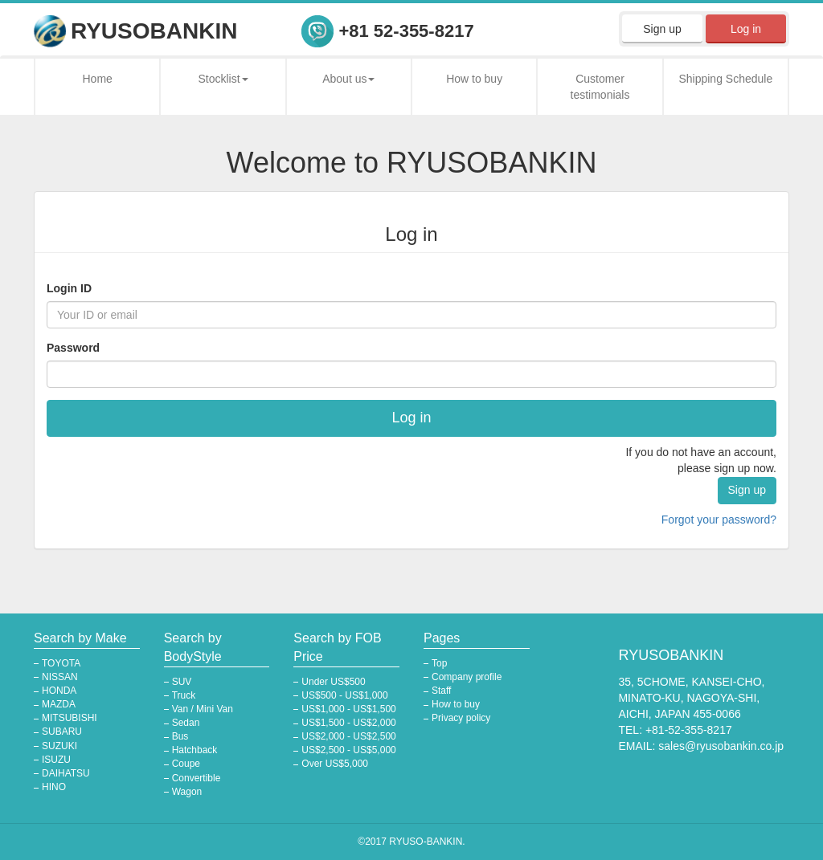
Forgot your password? (718, 519)
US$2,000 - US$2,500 (348, 736)
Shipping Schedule (725, 78)
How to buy (474, 78)
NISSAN (60, 677)
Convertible (196, 778)
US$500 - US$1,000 (344, 695)
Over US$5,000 (334, 763)
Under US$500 (333, 681)
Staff (441, 690)
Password (73, 347)
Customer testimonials (600, 86)
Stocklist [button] (223, 78)
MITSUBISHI (69, 717)
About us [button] (348, 78)
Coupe (186, 763)
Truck (184, 695)
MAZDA (59, 704)
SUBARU (62, 731)
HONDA (59, 690)
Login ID (69, 288)
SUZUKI (59, 746)
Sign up (662, 28)
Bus (180, 736)
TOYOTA (61, 663)
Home (97, 78)
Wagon (187, 791)
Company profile (467, 677)
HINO (54, 787)
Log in (746, 28)
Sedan (186, 722)
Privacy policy (461, 717)
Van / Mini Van (202, 709)
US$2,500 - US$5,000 (348, 750)
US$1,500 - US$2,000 (348, 722)
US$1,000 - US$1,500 (348, 709)
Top (439, 663)
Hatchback (195, 750)
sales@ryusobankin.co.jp (721, 746)
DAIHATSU (66, 773)
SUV (182, 681)
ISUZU (56, 759)
